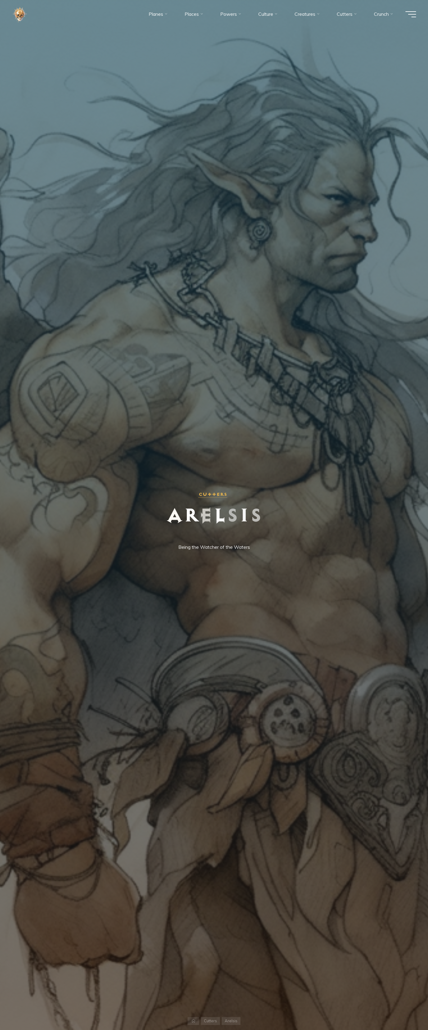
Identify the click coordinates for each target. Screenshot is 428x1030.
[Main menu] (410, 14)
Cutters (213, 494)
